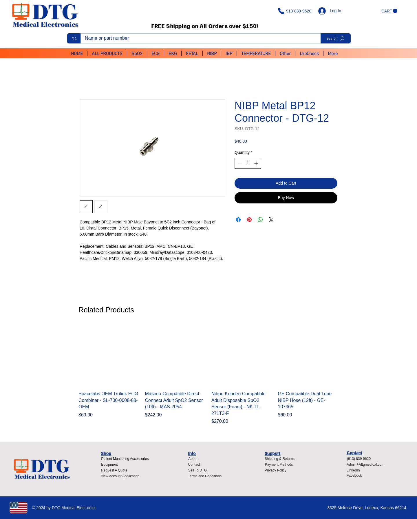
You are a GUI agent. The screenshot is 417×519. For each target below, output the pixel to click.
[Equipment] (109, 464)
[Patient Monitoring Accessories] (125, 459)
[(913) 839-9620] (360, 459)
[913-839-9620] (295, 11)
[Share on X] (271, 219)
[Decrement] (239, 163)
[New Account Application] (120, 476)
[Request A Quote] (114, 470)
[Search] (336, 38)
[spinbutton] (248, 163)
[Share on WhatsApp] (260, 219)
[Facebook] (356, 475)
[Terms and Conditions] (206, 476)
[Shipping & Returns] (280, 459)
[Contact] (194, 464)
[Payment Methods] (279, 464)
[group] (208, 375)
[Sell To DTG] (197, 470)
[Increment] (256, 163)
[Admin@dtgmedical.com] (367, 464)
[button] (389, 11)
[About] (193, 459)
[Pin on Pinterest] (249, 219)
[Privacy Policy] (277, 470)
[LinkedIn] (356, 470)
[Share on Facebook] (238, 219)
